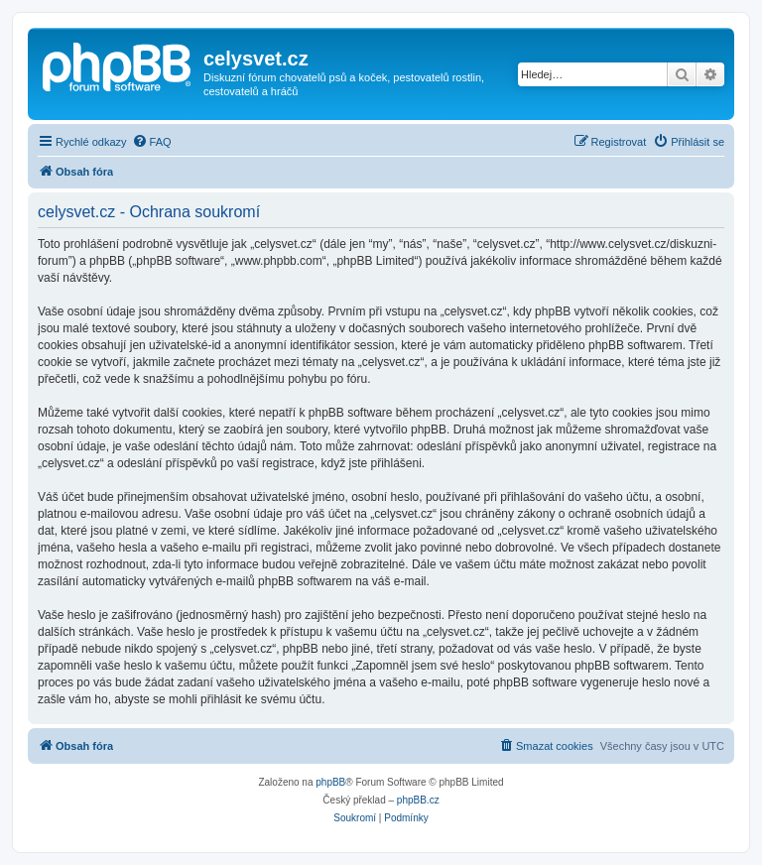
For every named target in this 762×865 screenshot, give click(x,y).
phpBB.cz (418, 800)
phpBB (330, 782)
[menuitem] (152, 142)
